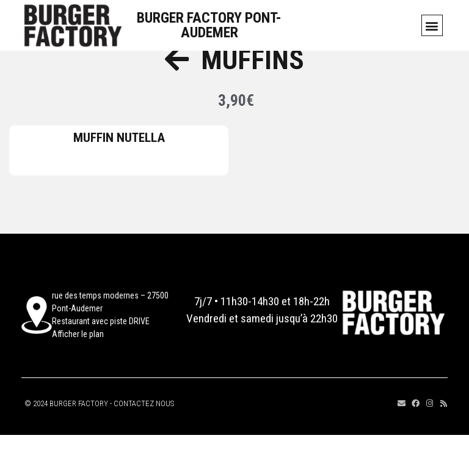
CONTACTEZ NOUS (144, 417)
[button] (432, 25)
